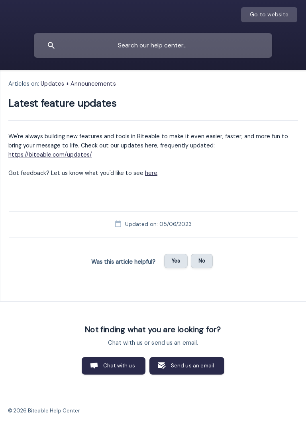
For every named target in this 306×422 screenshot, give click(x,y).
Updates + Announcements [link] (78, 83)
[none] (269, 14)
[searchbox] (153, 45)
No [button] (201, 260)
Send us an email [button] (192, 365)
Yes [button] (176, 260)
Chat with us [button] (119, 365)
